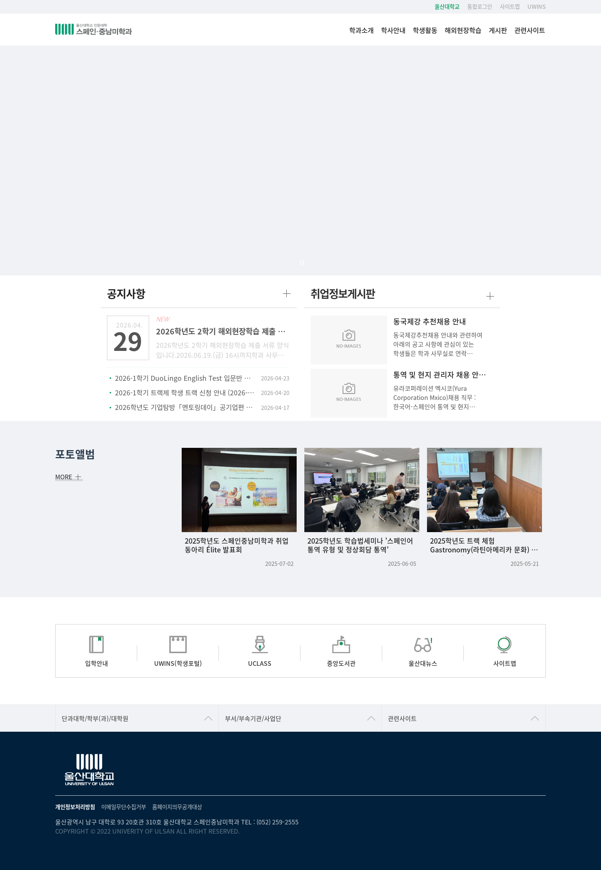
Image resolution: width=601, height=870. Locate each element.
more (287, 293)
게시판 (498, 30)
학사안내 (393, 30)
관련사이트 (529, 30)
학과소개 (361, 30)
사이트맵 (510, 6)
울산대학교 (447, 6)
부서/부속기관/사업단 (253, 718)
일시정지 (301, 262)
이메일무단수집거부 (123, 807)
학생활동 (425, 30)
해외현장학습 (463, 30)
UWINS (536, 6)
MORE (66, 476)
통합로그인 (479, 6)
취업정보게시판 (342, 293)
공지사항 (126, 293)
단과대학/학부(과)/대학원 (95, 718)
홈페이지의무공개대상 (177, 807)
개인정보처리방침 (75, 807)
